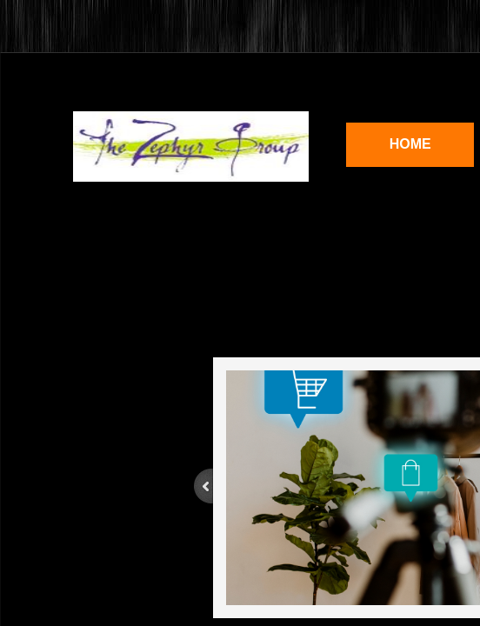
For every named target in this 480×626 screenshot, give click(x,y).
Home (410, 144)
